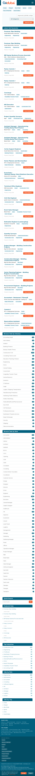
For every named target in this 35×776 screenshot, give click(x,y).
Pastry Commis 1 (9, 69)
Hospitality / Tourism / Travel (11, 665)
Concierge (7, 92)
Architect (6, 688)
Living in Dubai (4, 729)
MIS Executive (9, 104)
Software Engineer (8, 684)
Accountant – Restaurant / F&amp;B (16, 297)
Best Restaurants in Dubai (20, 732)
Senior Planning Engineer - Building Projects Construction (16, 273)
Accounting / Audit (8, 668)
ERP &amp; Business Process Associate (17, 55)
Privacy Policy (4, 723)
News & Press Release (6, 751)
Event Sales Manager (11, 210)
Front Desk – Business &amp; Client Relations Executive (18, 173)
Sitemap (11, 725)
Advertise (11, 723)
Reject (30, 773)
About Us (3, 722)
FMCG (5, 661)
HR (4, 686)
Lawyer (6, 695)
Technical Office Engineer (13, 186)
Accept (23, 773)
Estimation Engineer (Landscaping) (16, 222)
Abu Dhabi (18, 8)
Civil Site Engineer (10, 198)
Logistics (6, 693)
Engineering (7, 649)
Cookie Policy (11, 774)
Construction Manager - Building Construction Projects (15, 259)
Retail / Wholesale (8, 663)
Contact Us (18, 722)
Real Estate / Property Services (12, 654)
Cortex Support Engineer (12, 149)
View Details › (28, 38)
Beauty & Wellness (6, 742)
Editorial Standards (11, 722)
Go (30, 601)
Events (3, 744)
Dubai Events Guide (16, 731)
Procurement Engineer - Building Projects (18, 285)
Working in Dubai (25, 729)
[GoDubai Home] (9, 2)
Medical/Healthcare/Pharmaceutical (13, 658)
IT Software (7, 652)
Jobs (3, 746)
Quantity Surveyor (10, 233)
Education (4, 749)
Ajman (24, 8)
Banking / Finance (8, 656)
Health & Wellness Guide (27, 731)
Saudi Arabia (17, 10)
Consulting (6, 682)
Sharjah (11, 8)
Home (3, 740)
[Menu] (32, 2)
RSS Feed (24, 722)
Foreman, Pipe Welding (12, 31)
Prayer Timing (4, 725)
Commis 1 (7, 309)
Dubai (5, 8)
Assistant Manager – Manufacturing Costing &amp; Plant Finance (16, 127)
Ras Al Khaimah (7, 10)
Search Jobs (28, 22)
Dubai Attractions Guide (14, 729)
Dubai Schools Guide (6, 731)
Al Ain (29, 8)
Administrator (7, 677)
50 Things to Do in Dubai (7, 732)
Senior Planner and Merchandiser (15, 161)
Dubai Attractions (25, 723)
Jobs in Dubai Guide (5, 734)
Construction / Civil (8, 647)
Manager (6, 691)
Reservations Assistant (12, 321)
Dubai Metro (17, 723)
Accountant (7, 679)
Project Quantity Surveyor (13, 116)
